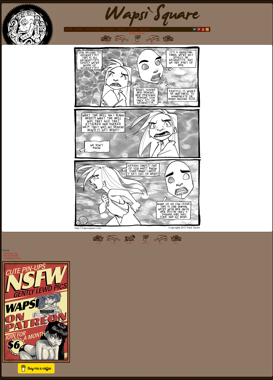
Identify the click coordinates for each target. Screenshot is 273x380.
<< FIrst (98, 243)
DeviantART (195, 29)
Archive (144, 29)
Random (129, 243)
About (79, 29)
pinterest (199, 29)
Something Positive (12, 258)
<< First (106, 43)
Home (69, 29)
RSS (207, 29)
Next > (152, 43)
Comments (137, 39)
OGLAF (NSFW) (11, 256)
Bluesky (109, 29)
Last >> (167, 43)
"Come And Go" (137, 33)
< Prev (121, 43)
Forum (132, 29)
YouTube (203, 29)
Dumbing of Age (11, 253)
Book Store (93, 29)
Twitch (121, 29)
